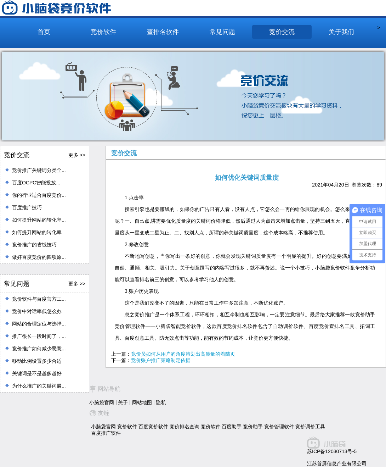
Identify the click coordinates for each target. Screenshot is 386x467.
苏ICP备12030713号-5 (332, 451)
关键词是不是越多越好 (37, 373)
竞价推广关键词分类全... (39, 170)
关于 (123, 402)
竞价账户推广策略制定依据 (161, 360)
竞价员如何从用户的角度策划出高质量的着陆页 (183, 354)
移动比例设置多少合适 (37, 361)
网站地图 (142, 402)
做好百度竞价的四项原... (39, 257)
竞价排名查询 (184, 426)
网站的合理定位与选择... (39, 324)
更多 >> (76, 155)
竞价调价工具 (310, 426)
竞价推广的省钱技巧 (34, 245)
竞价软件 (103, 31)
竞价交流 (282, 31)
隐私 (161, 402)
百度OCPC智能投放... (36, 182)
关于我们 (341, 31)
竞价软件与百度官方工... (39, 299)
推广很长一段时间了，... (39, 336)
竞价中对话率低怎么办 (37, 311)
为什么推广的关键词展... (39, 386)
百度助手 (232, 426)
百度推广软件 (106, 433)
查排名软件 (163, 31)
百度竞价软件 (153, 426)
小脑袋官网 (101, 402)
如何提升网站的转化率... (39, 220)
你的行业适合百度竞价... (39, 195)
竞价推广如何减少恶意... (39, 348)
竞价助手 (253, 426)
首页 (44, 31)
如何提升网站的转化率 (37, 232)
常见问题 (222, 31)
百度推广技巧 (27, 207)
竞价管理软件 (279, 426)
